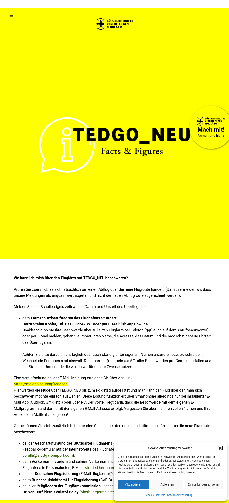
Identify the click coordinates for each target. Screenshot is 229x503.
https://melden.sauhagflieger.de (41, 384)
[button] (220, 448)
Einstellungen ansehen (203, 484)
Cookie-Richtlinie (155, 495)
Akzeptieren (133, 484)
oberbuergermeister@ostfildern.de (110, 492)
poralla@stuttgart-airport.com (47, 455)
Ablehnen (167, 484)
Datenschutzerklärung (179, 495)
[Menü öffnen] (11, 15)
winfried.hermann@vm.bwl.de (109, 468)
